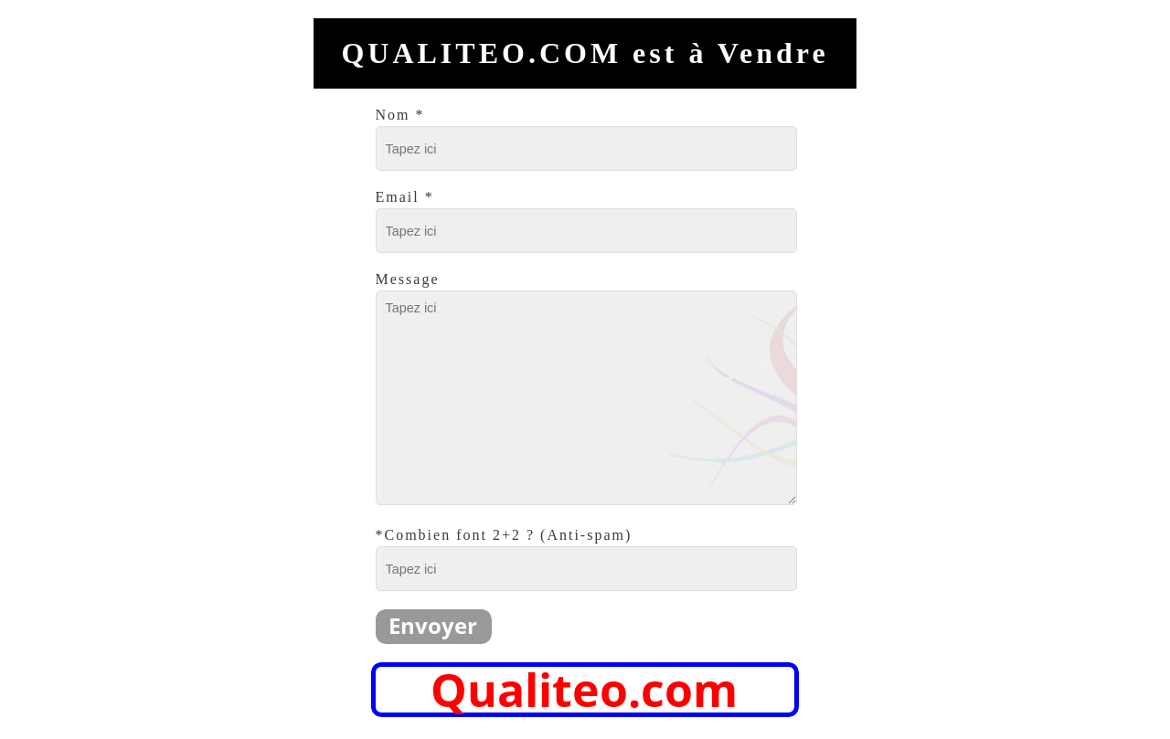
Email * (405, 197)
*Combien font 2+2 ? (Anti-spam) (504, 535)
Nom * (400, 114)
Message (408, 279)
